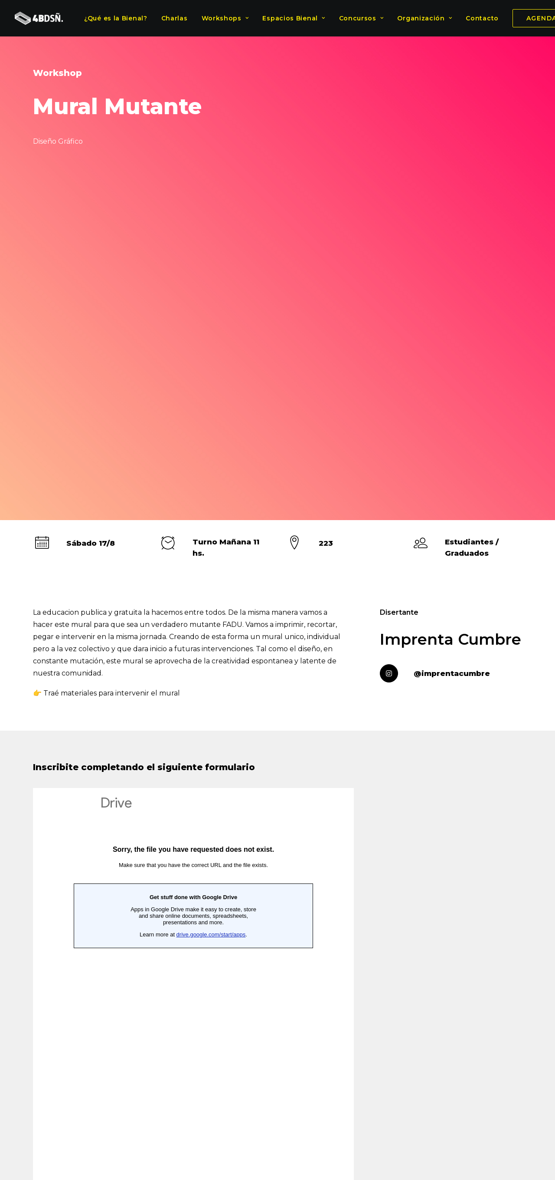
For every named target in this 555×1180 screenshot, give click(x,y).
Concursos (361, 18)
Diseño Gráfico (276, 948)
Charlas (174, 18)
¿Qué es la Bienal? (115, 18)
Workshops (225, 18)
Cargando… (193, 671)
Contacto (482, 18)
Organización (424, 18)
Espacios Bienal (293, 18)
